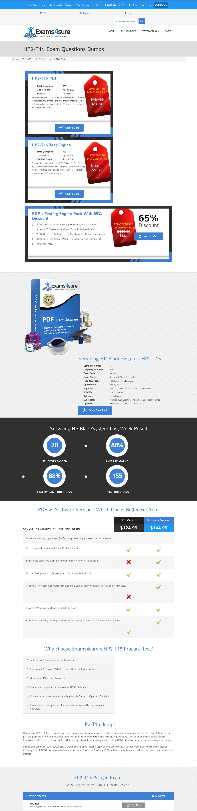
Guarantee (41, 806)
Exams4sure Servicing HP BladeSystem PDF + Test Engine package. (139, 472)
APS (29, 53)
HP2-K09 (17, 622)
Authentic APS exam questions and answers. (38, 472)
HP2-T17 (16, 633)
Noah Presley (97, 760)
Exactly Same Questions (121, 319)
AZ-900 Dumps (83, 792)
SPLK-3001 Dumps (142, 792)
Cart (182, 25)
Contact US (79, 806)
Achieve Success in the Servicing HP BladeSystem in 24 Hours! (54, 145)
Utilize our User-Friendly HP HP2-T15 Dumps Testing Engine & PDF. (56, 160)
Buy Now (174, 602)
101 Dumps (54, 787)
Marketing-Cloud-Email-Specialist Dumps (171, 788)
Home (125, 25)
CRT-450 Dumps (142, 787)
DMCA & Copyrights (100, 806)
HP (23, 53)
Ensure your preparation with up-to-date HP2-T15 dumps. (134, 486)
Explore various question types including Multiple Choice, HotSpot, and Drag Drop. (53, 501)
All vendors (143, 25)
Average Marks (76, 319)
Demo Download (112, 248)
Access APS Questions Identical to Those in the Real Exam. (52, 150)
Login (166, 13)
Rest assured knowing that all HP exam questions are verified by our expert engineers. (143, 501)
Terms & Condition (60, 806)
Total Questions (166, 319)
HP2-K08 (17, 611)
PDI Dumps (54, 792)
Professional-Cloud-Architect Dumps (113, 788)
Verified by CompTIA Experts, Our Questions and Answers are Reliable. (58, 155)
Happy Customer (97, 765)
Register (150, 13)
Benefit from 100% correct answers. (33, 486)
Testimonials (165, 25)
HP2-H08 (17, 601)
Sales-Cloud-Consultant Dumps (83, 788)
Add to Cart (56, 117)
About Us (26, 806)
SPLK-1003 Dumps (113, 792)
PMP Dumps (25, 787)
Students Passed (31, 319)
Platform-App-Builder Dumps (25, 794)
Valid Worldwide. (31, 165)
